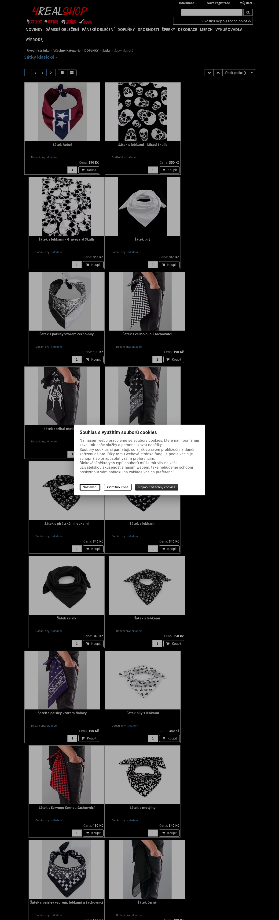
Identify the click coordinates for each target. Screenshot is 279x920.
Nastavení (90, 487)
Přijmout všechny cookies (156, 487)
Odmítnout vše (117, 487)
